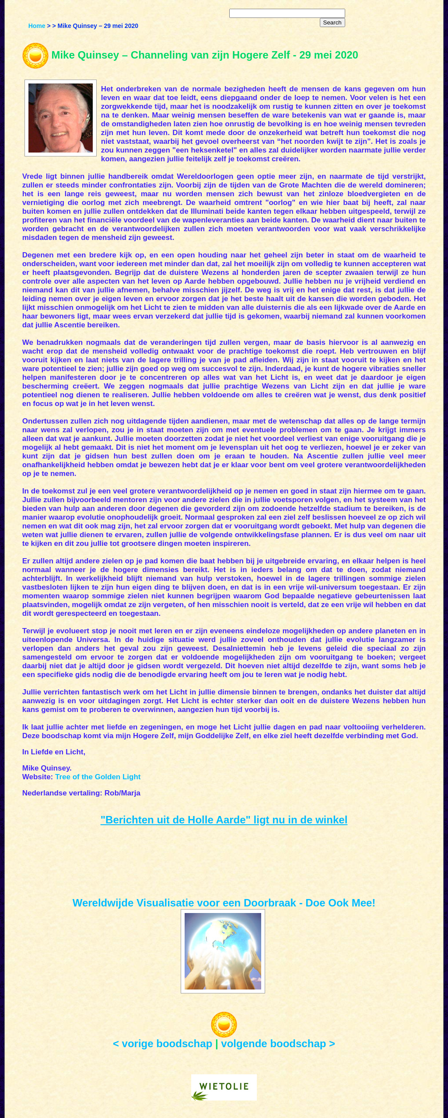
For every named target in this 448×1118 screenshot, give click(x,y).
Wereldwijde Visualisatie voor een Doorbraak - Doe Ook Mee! (224, 903)
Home (37, 25)
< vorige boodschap (162, 1043)
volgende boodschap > (278, 1043)
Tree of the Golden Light (98, 777)
